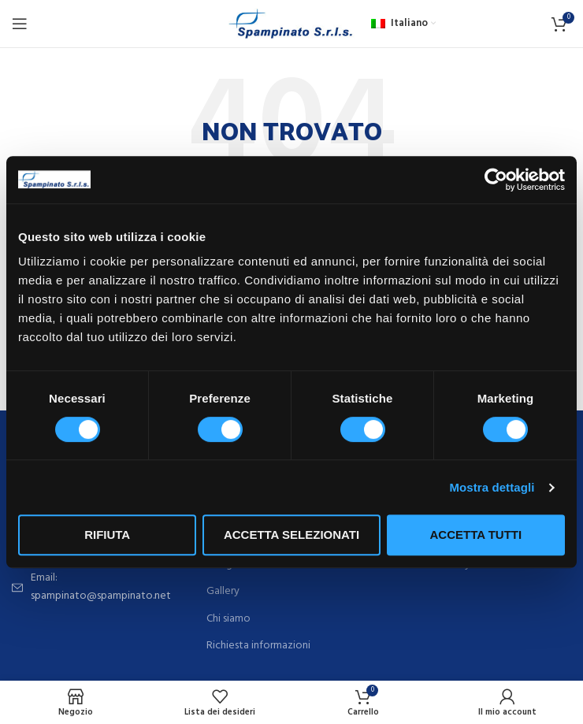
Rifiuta (107, 534)
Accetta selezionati (291, 534)
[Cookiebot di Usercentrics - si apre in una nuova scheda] (496, 179)
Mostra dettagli (491, 487)
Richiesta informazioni (258, 646)
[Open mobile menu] (19, 23)
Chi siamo (228, 619)
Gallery (223, 592)
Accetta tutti (476, 534)
